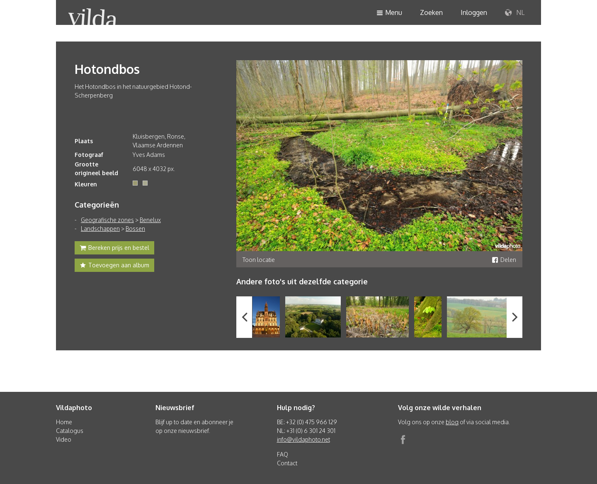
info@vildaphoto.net (303, 439)
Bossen (135, 228)
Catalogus (69, 430)
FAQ (282, 454)
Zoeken (431, 12)
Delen (504, 259)
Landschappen (100, 228)
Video (63, 439)
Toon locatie (259, 259)
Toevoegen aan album (114, 266)
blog (452, 421)
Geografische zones (107, 219)
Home (64, 421)
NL (514, 12)
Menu (389, 13)
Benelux (150, 219)
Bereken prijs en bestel (114, 248)
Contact (287, 463)
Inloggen (474, 12)
